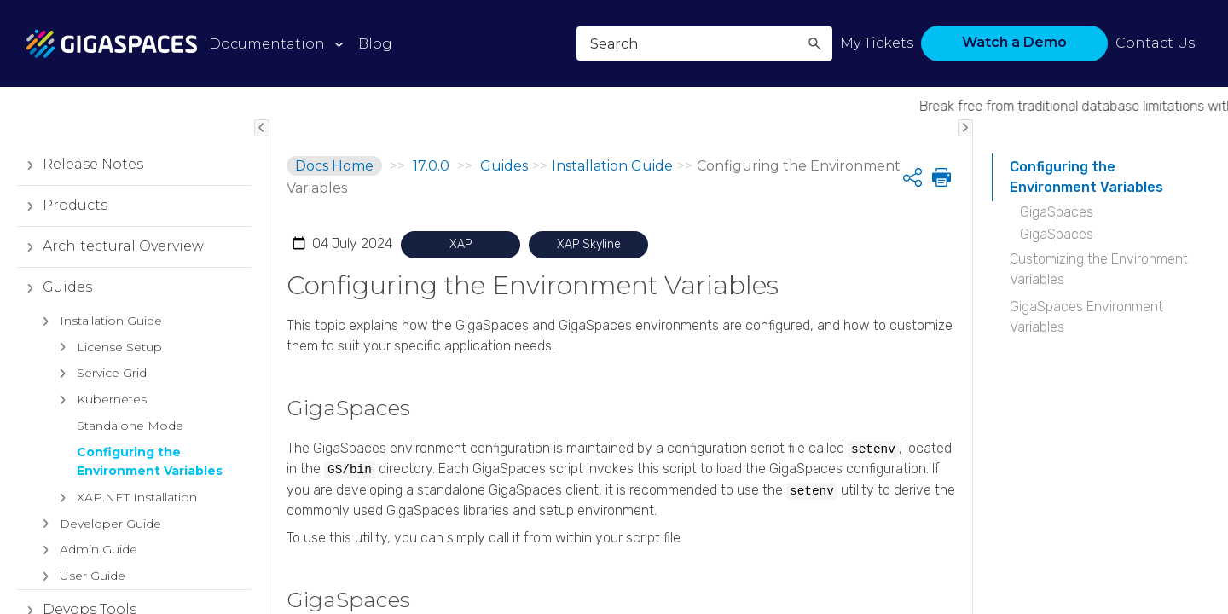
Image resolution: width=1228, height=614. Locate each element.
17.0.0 (431, 166)
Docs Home (334, 166)
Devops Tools (76, 328)
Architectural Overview (110, 246)
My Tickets (876, 43)
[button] (814, 43)
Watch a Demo (1014, 42)
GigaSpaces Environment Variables (1086, 316)
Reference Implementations (93, 380)
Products (62, 205)
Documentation (267, 44)
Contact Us (1155, 43)
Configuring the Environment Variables (1086, 177)
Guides (54, 287)
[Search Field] (704, 43)
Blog (375, 44)
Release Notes (80, 164)
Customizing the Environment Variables (1099, 269)
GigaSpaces (1056, 212)
